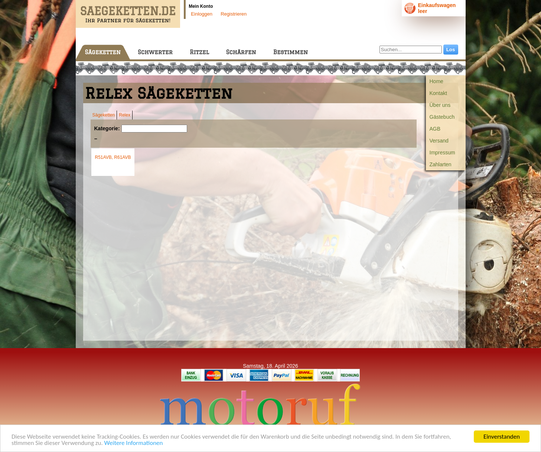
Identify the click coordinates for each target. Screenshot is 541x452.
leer (422, 11)
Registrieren (234, 14)
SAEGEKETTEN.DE (128, 10)
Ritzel (199, 52)
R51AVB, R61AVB (113, 157)
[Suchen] (154, 128)
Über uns (440, 105)
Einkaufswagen (437, 5)
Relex (124, 115)
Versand (439, 141)
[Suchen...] (410, 49)
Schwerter (155, 52)
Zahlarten (441, 164)
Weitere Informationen (133, 443)
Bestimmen (290, 52)
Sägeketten (103, 52)
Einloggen (201, 14)
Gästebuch (442, 117)
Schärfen (241, 52)
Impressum (442, 152)
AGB (435, 129)
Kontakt (438, 93)
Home (436, 81)
